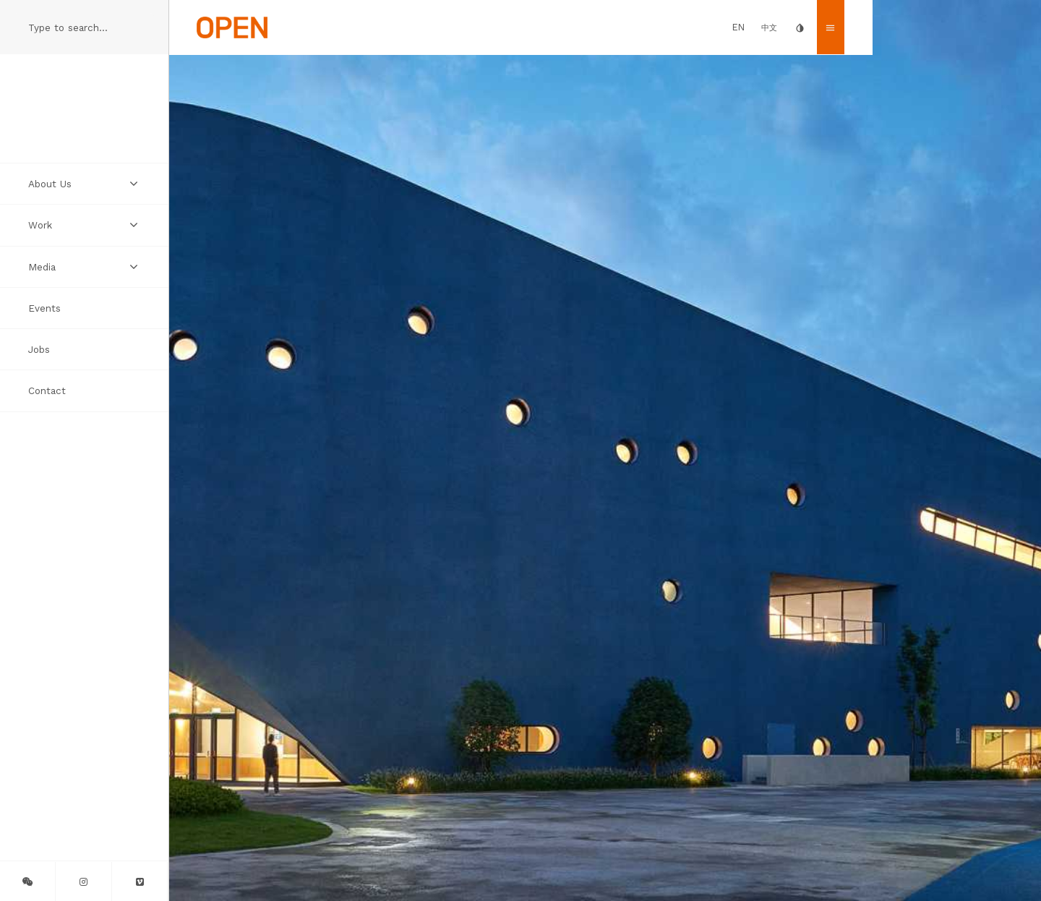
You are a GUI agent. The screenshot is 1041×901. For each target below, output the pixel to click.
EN (738, 27)
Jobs (39, 349)
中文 (769, 28)
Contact (47, 390)
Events (44, 308)
